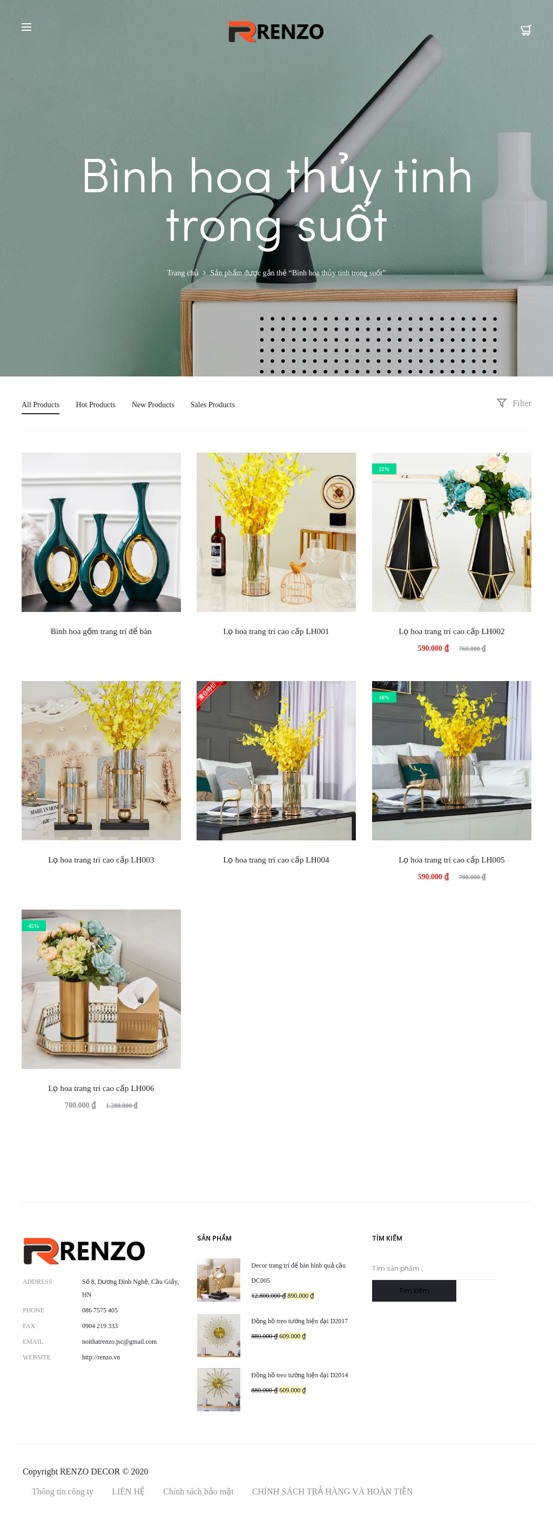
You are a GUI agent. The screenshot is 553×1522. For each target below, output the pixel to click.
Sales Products (213, 405)
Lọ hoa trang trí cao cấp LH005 (451, 859)
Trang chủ (183, 273)
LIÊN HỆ (128, 1491)
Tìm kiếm (414, 1290)
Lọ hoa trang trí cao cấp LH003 (101, 859)
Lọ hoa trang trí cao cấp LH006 (101, 1088)
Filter (513, 403)
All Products (40, 405)
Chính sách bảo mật (198, 1491)
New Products (153, 405)
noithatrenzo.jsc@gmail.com (119, 1341)
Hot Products (96, 405)
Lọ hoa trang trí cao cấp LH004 (276, 859)
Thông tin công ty (62, 1491)
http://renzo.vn (101, 1357)
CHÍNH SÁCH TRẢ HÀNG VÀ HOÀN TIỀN (332, 1491)
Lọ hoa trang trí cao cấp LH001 (276, 631)
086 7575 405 (100, 1310)
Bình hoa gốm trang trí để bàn (101, 631)
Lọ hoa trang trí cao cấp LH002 (451, 631)
